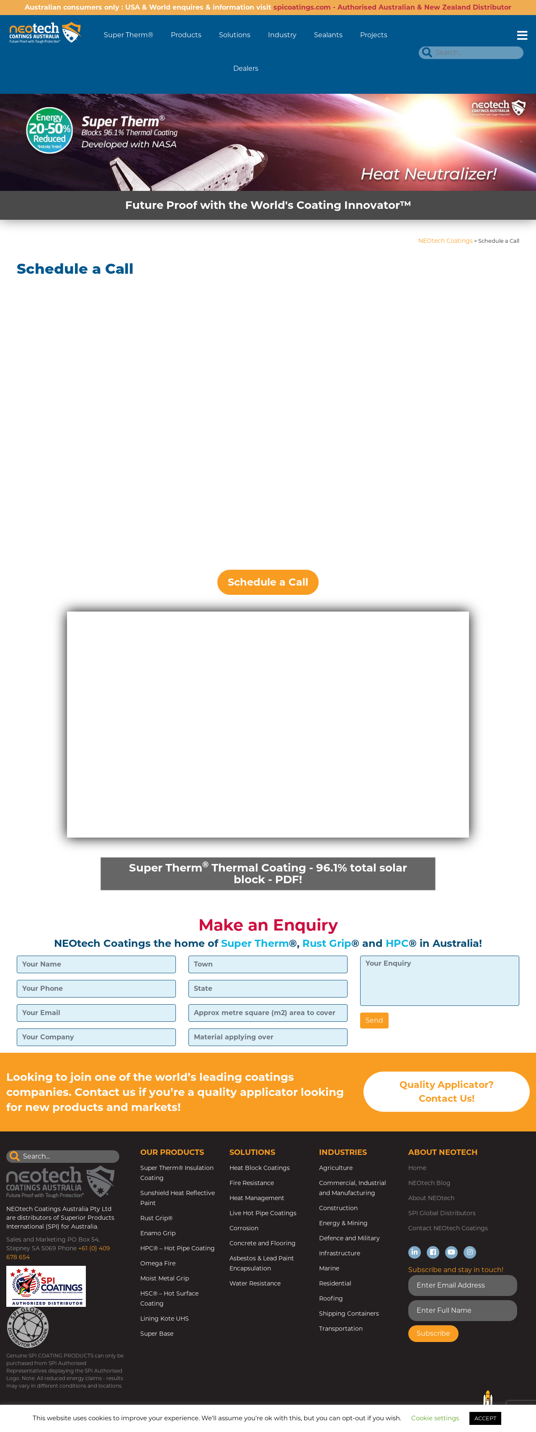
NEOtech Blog (429, 1183)
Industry (282, 35)
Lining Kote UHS (164, 1318)
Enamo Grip (157, 1233)
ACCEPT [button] (485, 1418)
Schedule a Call (268, 582)
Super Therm (255, 943)
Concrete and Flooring (262, 1243)
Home (417, 1168)
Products (186, 35)
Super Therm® (128, 35)
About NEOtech (431, 1198)
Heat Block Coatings (259, 1168)
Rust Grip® (156, 1218)
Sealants (328, 35)
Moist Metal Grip (164, 1278)
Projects (373, 35)
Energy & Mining (343, 1223)
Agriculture (336, 1168)
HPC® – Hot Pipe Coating (177, 1248)
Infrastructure (339, 1253)
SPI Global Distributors (442, 1213)
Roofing (331, 1298)
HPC (397, 943)
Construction (338, 1208)
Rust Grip (326, 943)
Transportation (341, 1328)
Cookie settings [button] (435, 1418)
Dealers (245, 68)
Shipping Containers (349, 1313)
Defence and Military (349, 1238)
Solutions (234, 35)
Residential (335, 1283)
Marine (329, 1268)
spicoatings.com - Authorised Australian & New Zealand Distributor (392, 7)
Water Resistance (255, 1283)
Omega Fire (157, 1263)
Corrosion (243, 1228)
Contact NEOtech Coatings (448, 1228)
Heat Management (256, 1198)
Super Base (156, 1333)
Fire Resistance (251, 1183)
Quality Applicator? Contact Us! (446, 1091)
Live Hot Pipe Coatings (262, 1213)
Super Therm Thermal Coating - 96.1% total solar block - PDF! (268, 872)
